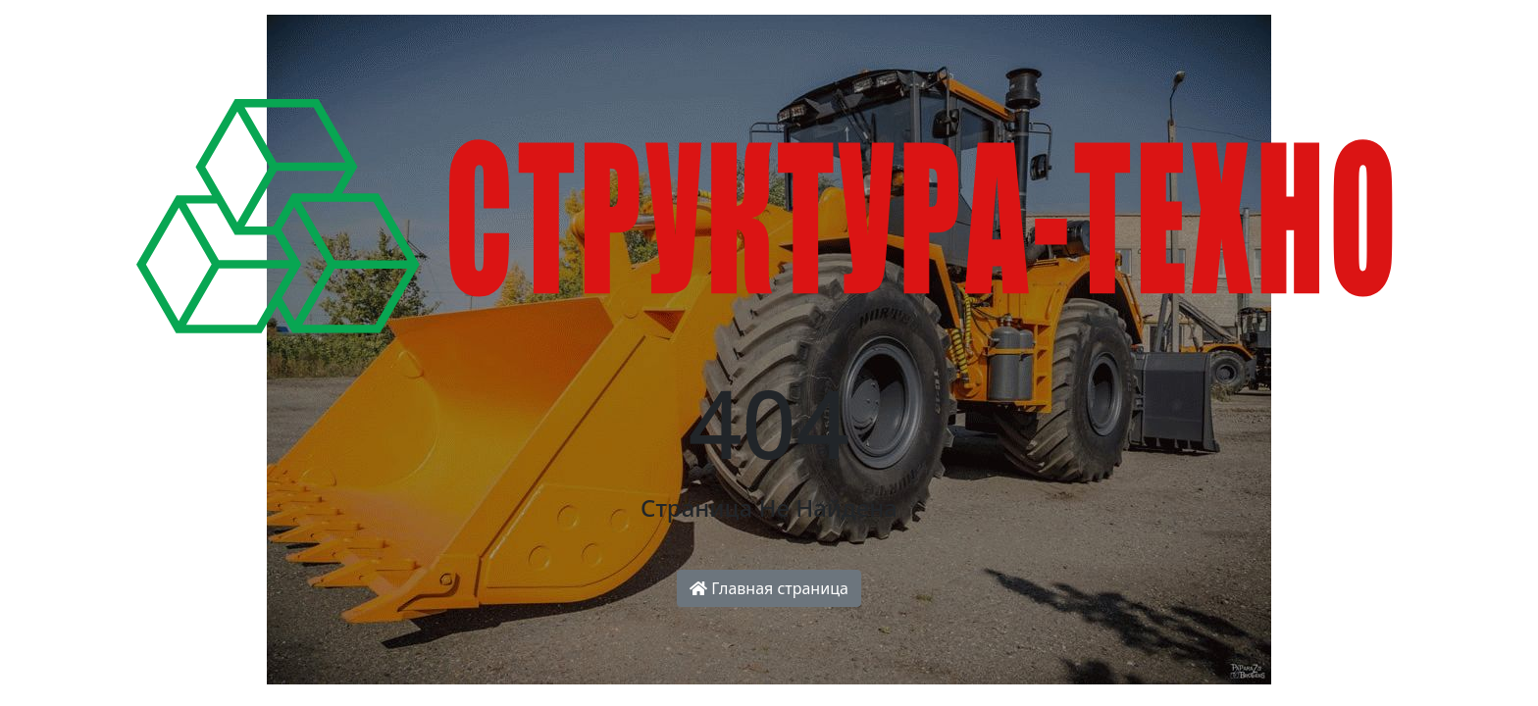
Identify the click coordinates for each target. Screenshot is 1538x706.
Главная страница (769, 588)
